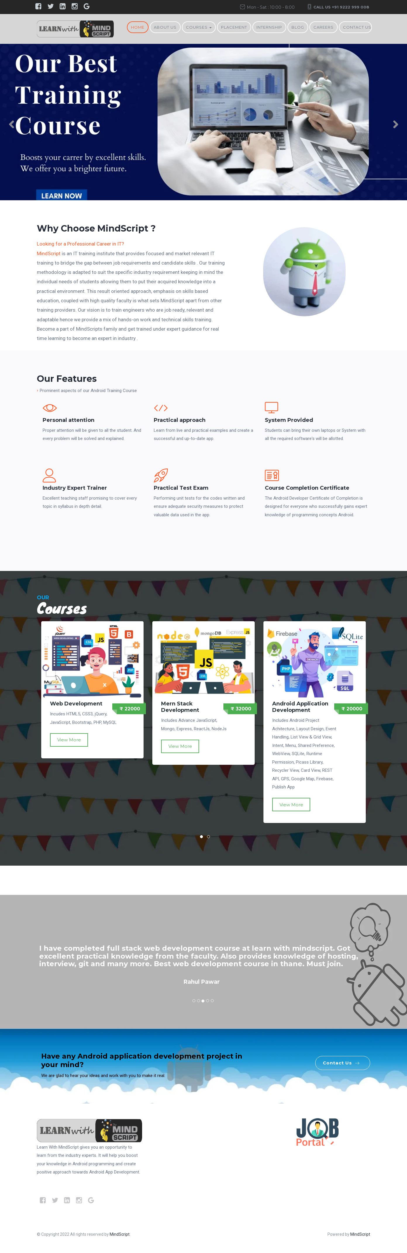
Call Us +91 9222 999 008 (341, 7)
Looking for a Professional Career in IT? (80, 244)
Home (137, 27)
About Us (165, 27)
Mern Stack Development (180, 706)
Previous (14, 125)
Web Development (76, 703)
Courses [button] (199, 27)
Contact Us (357, 27)
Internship (269, 27)
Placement (234, 27)
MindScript (49, 253)
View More (69, 740)
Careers (323, 27)
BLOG (298, 27)
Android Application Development (300, 706)
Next (392, 125)
